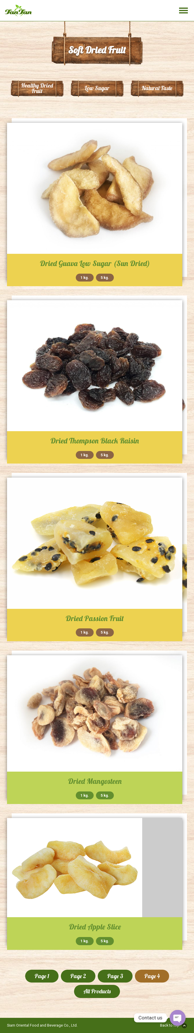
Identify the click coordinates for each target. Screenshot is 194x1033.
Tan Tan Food (22, 10)
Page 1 (42, 976)
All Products (97, 991)
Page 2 (78, 976)
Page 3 (115, 976)
